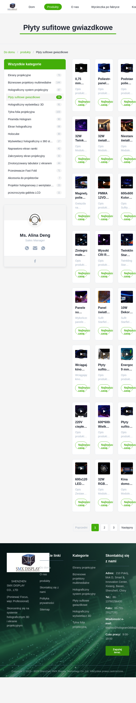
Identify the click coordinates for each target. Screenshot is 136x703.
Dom (32, 7)
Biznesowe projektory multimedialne (81, 579)
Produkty (53, 7)
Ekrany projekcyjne (84, 567)
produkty (25, 52)
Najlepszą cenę (82, 103)
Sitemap (45, 609)
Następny (127, 527)
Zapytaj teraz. (117, 651)
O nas (75, 7)
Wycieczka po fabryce (105, 7)
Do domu (9, 52)
